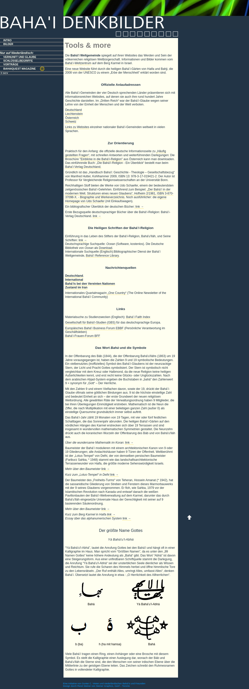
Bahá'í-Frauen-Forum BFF (82, 336)
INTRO (7, 40)
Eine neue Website (77, 69)
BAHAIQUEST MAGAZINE (19, 68)
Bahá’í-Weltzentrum (78, 63)
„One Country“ (116, 293)
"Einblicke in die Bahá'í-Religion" (102, 159)
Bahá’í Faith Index (138, 317)
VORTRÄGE (10, 64)
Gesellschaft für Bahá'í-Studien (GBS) (90, 322)
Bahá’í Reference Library (102, 255)
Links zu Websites (77, 127)
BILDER (8, 44)
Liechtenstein (74, 114)
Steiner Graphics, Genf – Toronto (113, 686)
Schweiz (70, 121)
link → (139, 206)
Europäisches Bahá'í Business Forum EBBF (94, 328)
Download (105, 248)
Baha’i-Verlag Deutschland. (83, 167)
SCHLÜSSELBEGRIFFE (18, 60)
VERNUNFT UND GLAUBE (19, 56)
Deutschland (73, 110)
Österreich (72, 118)
